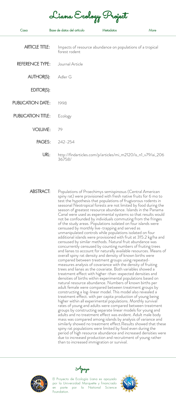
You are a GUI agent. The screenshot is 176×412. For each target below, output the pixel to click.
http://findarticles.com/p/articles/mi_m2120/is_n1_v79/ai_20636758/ (111, 157)
